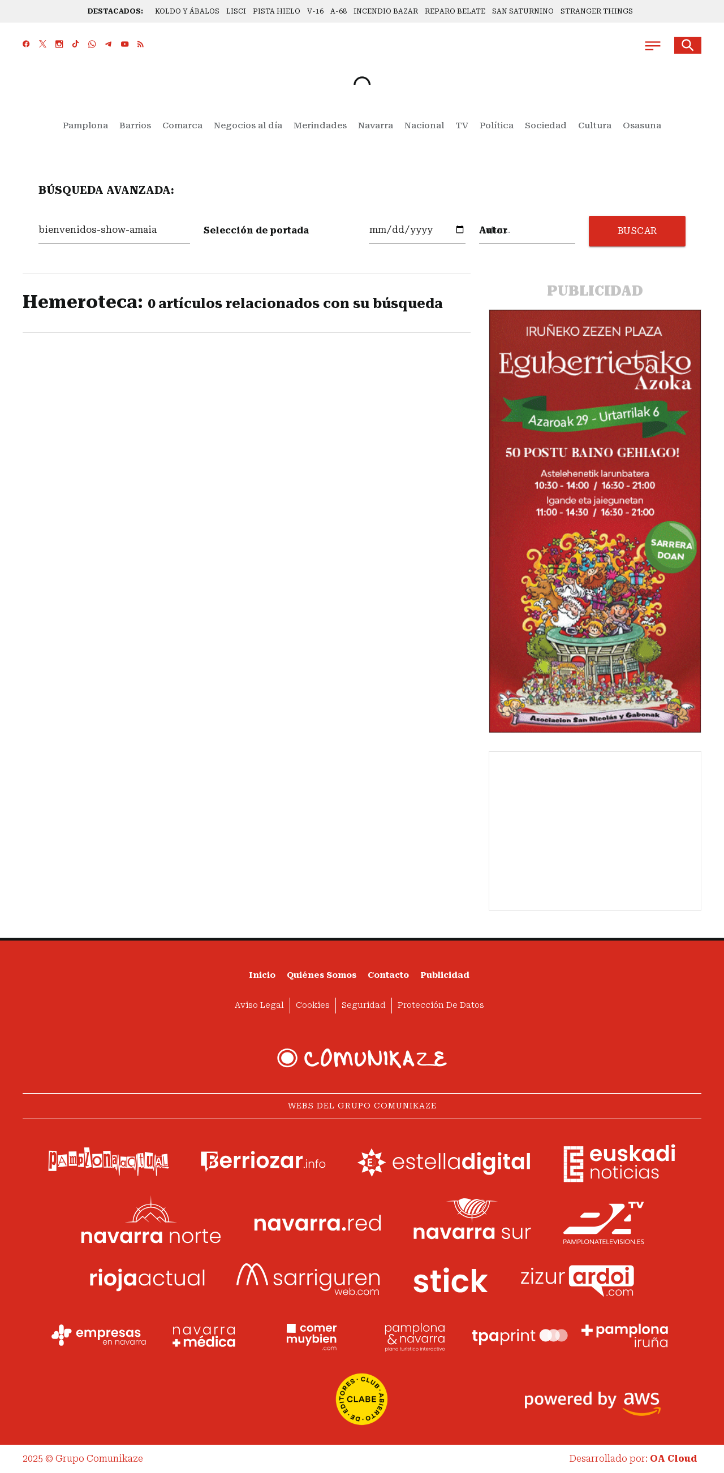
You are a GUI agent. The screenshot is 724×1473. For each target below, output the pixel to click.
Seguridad (364, 1005)
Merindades (320, 125)
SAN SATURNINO (523, 11)
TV (461, 125)
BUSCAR (637, 231)
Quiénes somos (321, 975)
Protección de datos (441, 1005)
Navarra (375, 125)
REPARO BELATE (455, 11)
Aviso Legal (259, 1005)
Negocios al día (248, 125)
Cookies (313, 1005)
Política (497, 125)
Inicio (262, 975)
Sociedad (546, 125)
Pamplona (85, 125)
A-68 (338, 11)
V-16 (315, 11)
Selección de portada (256, 230)
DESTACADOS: (115, 11)
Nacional (424, 125)
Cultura (594, 125)
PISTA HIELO (276, 11)
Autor (493, 230)
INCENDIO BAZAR (386, 11)
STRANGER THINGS (597, 11)
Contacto (388, 975)
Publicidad (444, 975)
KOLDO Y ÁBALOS (187, 11)
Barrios (135, 125)
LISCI (236, 11)
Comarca (182, 125)
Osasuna (642, 125)
